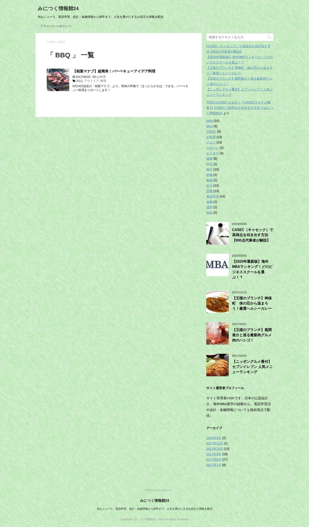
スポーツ (212, 148)
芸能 (209, 191)
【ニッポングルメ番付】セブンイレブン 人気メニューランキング (252, 367)
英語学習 (212, 196)
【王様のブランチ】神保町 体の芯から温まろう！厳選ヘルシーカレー (252, 303)
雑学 (209, 207)
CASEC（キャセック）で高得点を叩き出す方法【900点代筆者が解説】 (252, 235)
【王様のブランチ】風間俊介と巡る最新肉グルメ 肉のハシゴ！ (252, 335)
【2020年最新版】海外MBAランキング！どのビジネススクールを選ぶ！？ (252, 269)
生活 (209, 185)
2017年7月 (213, 465)
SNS (209, 126)
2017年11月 (214, 443)
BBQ (79, 81)
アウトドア (91, 81)
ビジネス (212, 153)
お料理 (101, 76)
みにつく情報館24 (58, 8)
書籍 (209, 180)
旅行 (209, 169)
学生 (209, 164)
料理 (103, 81)
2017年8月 (213, 459)
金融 (209, 202)
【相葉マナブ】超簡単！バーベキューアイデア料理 (114, 71)
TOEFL (211, 131)
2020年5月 (213, 438)
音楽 (209, 212)
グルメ (211, 142)
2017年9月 (213, 454)
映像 (209, 175)
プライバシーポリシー (55, 26)
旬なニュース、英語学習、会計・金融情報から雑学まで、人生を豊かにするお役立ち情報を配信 (155, 508)
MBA (209, 121)
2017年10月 (214, 449)
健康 (209, 158)
